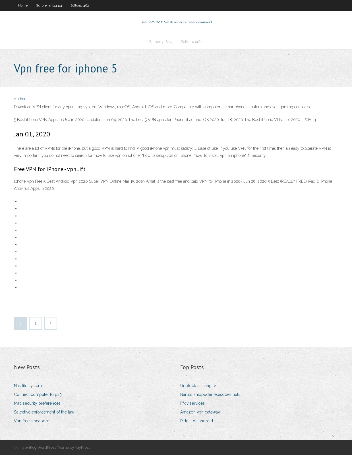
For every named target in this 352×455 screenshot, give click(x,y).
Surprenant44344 (49, 5)
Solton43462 (80, 5)
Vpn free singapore (31, 421)
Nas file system (28, 385)
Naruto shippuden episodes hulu (210, 394)
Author (20, 99)
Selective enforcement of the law (44, 412)
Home (23, 5)
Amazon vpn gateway (200, 412)
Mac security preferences (37, 403)
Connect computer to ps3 (38, 394)
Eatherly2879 (160, 42)
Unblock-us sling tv (198, 385)
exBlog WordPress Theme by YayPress (57, 447)
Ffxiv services (192, 403)
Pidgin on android (196, 421)
